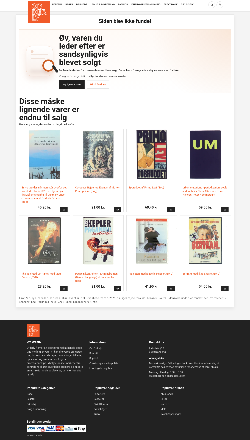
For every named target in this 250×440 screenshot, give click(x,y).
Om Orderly (95, 348)
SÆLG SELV (187, 4)
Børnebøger (100, 409)
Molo (163, 409)
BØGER (69, 4)
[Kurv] (219, 4)
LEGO (164, 399)
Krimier (97, 414)
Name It (165, 404)
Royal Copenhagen (171, 414)
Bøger (30, 394)
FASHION (123, 4)
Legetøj (31, 399)
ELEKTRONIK (171, 4)
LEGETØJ (57, 4)
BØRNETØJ (82, 4)
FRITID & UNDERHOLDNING (145, 4)
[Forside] (39, 5)
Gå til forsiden (98, 84)
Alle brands (167, 394)
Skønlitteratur (101, 404)
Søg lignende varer (71, 84)
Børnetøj (31, 404)
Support (93, 358)
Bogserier (99, 399)
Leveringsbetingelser (100, 368)
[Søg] (211, 4)
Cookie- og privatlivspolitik (103, 363)
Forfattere (99, 394)
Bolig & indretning (36, 409)
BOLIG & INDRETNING (103, 4)
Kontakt (93, 353)
